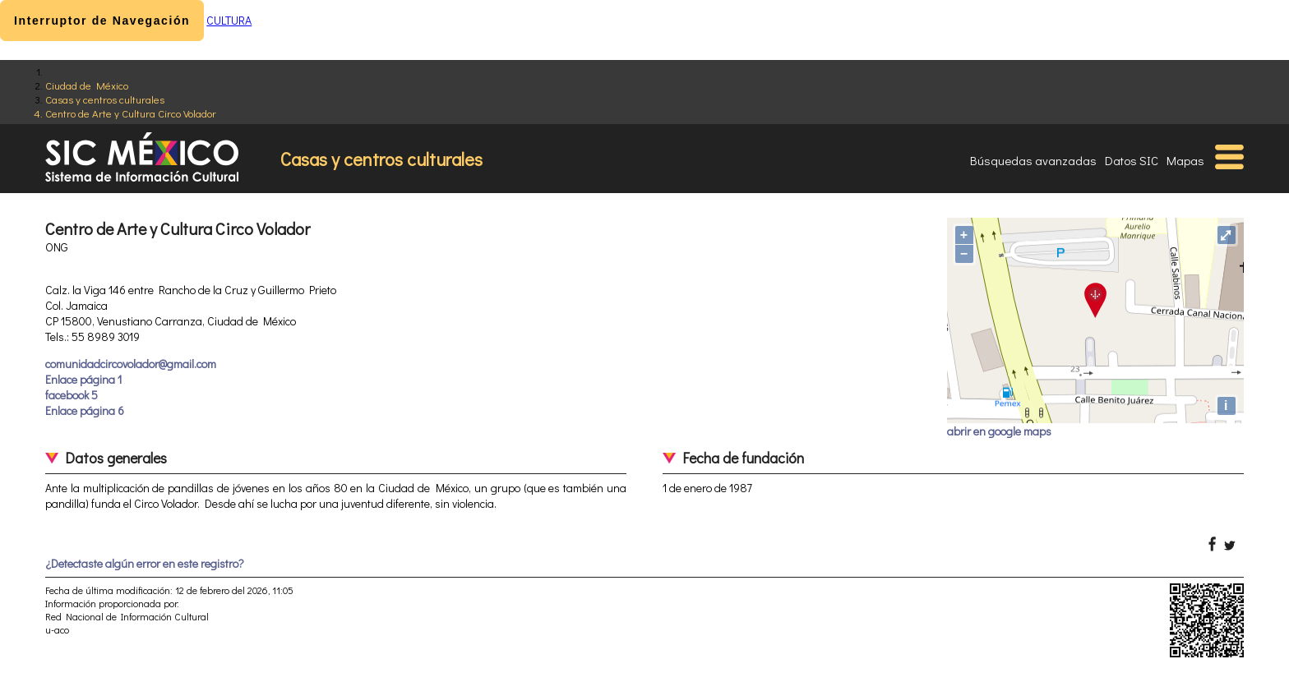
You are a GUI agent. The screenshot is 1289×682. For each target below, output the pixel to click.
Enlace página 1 (83, 379)
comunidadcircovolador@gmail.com (130, 363)
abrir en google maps (999, 431)
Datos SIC (1131, 160)
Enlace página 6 (84, 410)
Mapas (1185, 160)
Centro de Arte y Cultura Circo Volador (130, 113)
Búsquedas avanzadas (1033, 160)
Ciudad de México (86, 85)
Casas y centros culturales (104, 99)
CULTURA (229, 20)
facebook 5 (71, 395)
